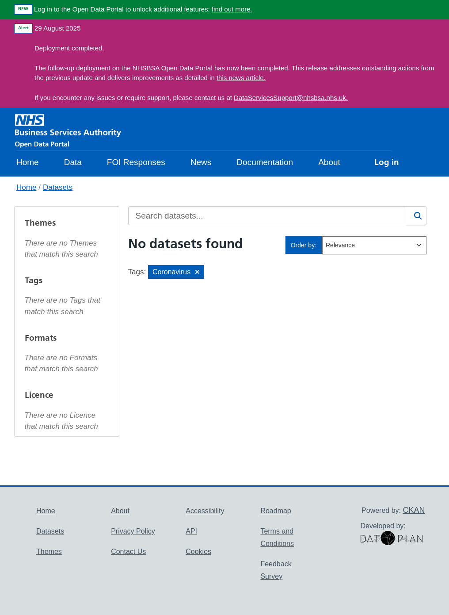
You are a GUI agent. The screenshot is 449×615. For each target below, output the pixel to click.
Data (73, 162)
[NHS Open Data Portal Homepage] (68, 130)
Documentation (264, 162)
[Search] (415, 215)
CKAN (414, 510)
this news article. (241, 77)
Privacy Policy (133, 531)
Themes (49, 551)
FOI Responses (136, 162)
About (329, 162)
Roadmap (275, 511)
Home (27, 162)
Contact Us (128, 551)
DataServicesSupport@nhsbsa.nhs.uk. (291, 97)
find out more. (232, 9)
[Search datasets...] (267, 215)
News (201, 162)
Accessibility (205, 511)
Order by (303, 245)
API (191, 531)
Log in (386, 162)
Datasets (57, 187)
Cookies (198, 551)
